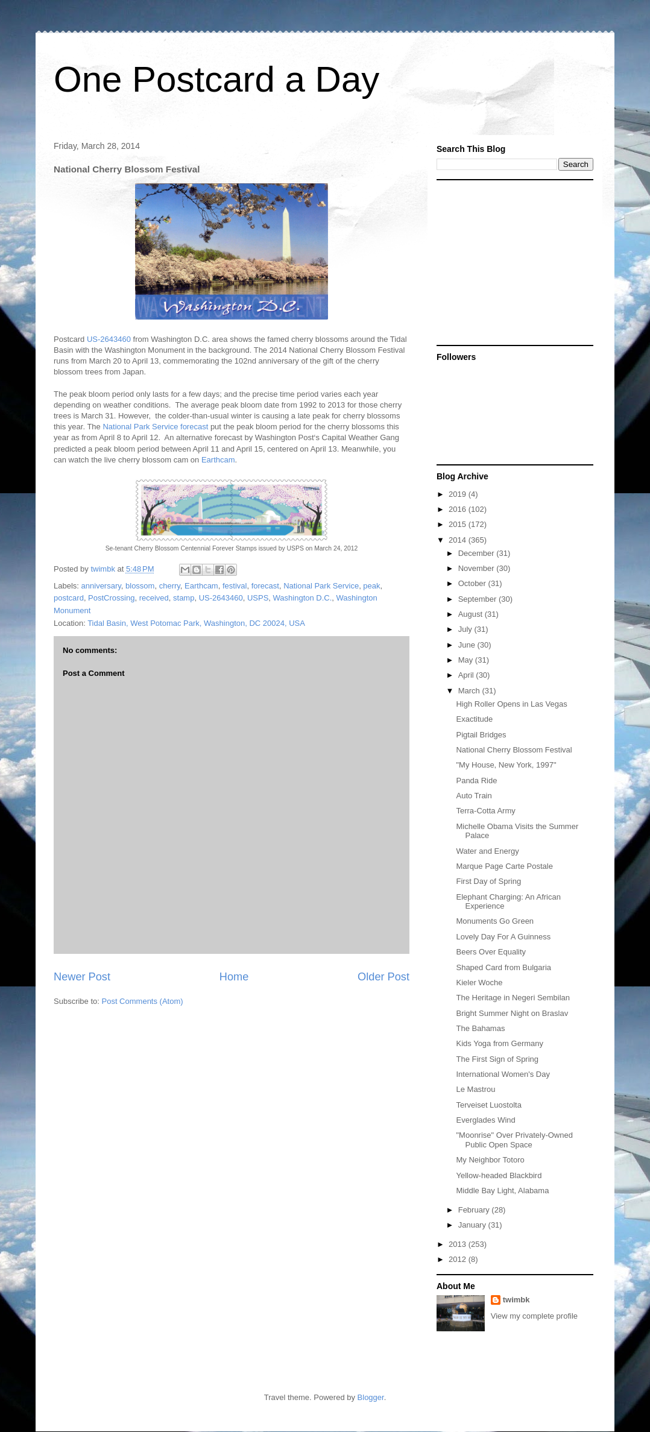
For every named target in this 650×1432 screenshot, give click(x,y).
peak (371, 585)
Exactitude (474, 719)
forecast (265, 585)
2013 (459, 1244)
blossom (139, 585)
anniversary (101, 585)
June (468, 644)
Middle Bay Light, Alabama (502, 1190)
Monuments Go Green (495, 921)
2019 (459, 494)
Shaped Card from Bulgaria (503, 967)
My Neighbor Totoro (490, 1159)
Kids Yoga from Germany (499, 1043)
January (473, 1224)
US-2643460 (109, 339)
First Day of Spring (488, 881)
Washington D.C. (302, 597)
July (466, 629)
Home (234, 977)
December (477, 553)
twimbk (516, 1299)
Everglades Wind (485, 1119)
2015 (459, 524)
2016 (459, 509)
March (470, 690)
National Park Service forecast (155, 426)
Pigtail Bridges (481, 734)
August (471, 614)
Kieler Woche (479, 982)
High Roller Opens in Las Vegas (511, 703)
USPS (257, 597)
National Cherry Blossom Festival (514, 749)
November (477, 568)
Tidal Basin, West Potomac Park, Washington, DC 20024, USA (196, 623)
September (478, 599)
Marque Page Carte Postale (504, 866)
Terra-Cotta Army (485, 810)
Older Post (383, 977)
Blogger (371, 1397)
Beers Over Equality (491, 951)
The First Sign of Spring (497, 1059)
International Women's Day (502, 1074)
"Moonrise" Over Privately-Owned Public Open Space (514, 1140)
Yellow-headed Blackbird (498, 1175)
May (466, 659)
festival (234, 585)
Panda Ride (476, 780)
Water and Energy (487, 851)
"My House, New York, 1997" (506, 764)
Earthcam (218, 459)
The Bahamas (480, 1028)
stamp (183, 597)
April (467, 675)
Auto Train (473, 795)
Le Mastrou (475, 1089)
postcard (69, 597)
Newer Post (82, 977)
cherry (169, 585)
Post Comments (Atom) (142, 1001)
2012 (459, 1259)
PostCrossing (111, 597)
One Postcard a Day (216, 79)
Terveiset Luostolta (488, 1104)
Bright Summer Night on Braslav (512, 1013)
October (473, 583)
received (154, 597)
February (475, 1209)
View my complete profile (534, 1315)
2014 (459, 539)
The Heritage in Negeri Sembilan (513, 997)
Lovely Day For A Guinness (503, 936)
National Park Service (321, 585)
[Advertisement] (512, 261)
